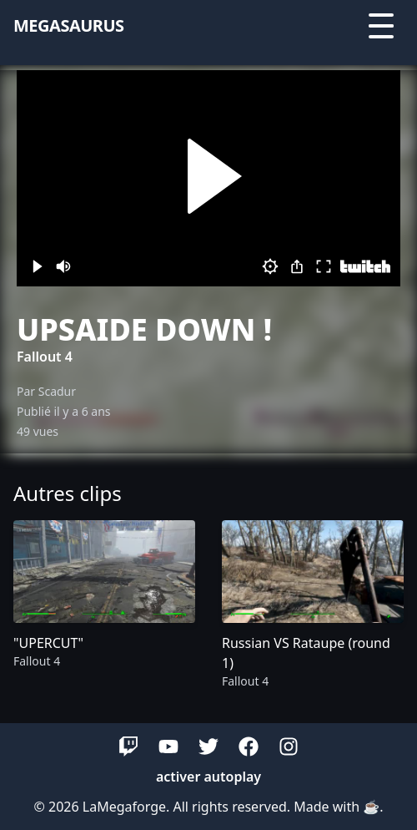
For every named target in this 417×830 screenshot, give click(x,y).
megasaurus (68, 25)
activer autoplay (208, 776)
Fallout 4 (45, 356)
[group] (104, 605)
